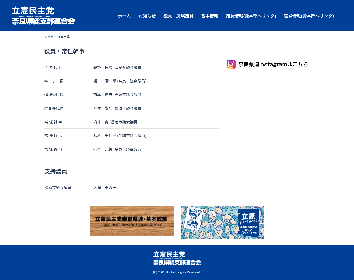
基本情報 (209, 16)
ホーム (124, 16)
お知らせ (147, 16)
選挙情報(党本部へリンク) (309, 16)
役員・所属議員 (178, 16)
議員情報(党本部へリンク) (251, 16)
